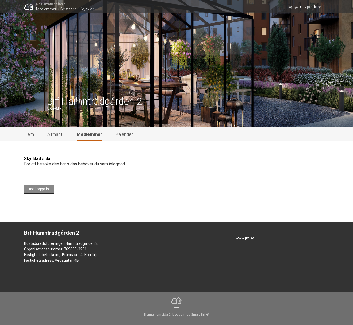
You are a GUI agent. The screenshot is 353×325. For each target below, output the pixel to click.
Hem (29, 134)
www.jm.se (245, 238)
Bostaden (68, 9)
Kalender (124, 134)
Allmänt (54, 134)
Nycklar (87, 9)
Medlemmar (46, 9)
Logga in (294, 6)
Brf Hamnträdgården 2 (52, 4)
